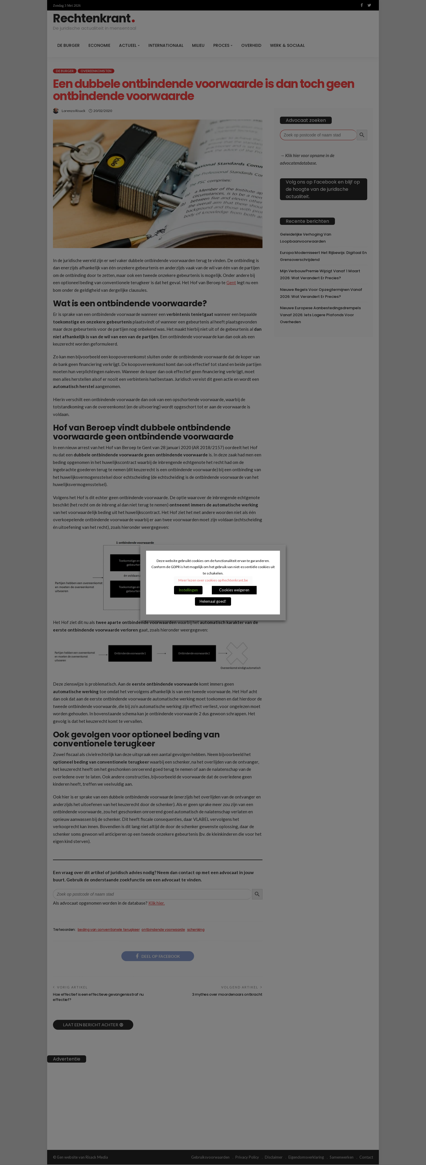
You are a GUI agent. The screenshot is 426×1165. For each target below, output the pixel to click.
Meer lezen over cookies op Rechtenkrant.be (213, 580)
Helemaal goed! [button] (213, 601)
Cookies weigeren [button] (234, 590)
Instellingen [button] (188, 590)
